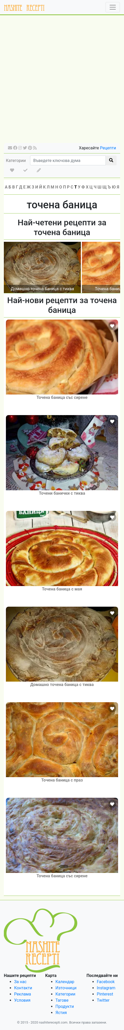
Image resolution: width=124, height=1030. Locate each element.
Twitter (103, 1000)
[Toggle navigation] (113, 7)
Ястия (61, 1012)
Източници (66, 987)
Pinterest (105, 994)
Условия (22, 1000)
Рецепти (108, 147)
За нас (20, 981)
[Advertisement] (62, 81)
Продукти (64, 1006)
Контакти (23, 987)
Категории (16, 160)
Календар (64, 981)
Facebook (106, 981)
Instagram (106, 987)
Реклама (22, 994)
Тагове (62, 1000)
